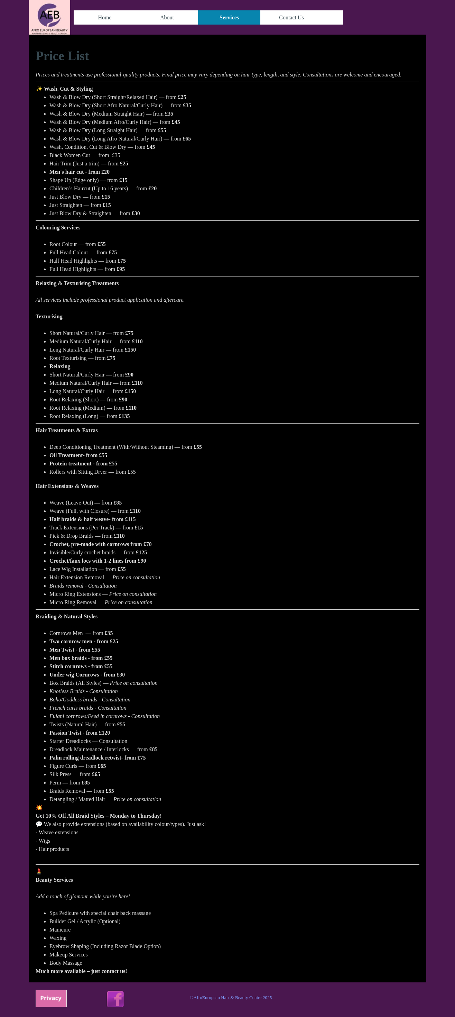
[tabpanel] (227, 510)
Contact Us (291, 17)
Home (104, 17)
